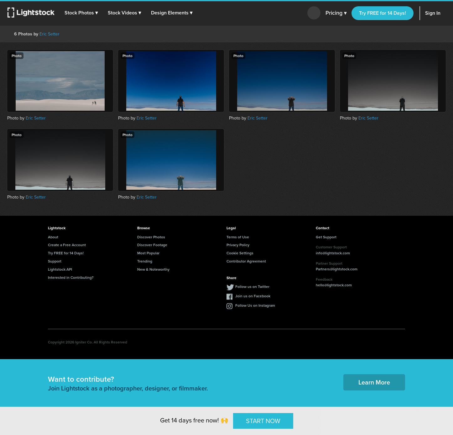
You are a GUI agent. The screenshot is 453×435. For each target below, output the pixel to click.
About (53, 237)
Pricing (335, 13)
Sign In (432, 13)
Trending (144, 261)
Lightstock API (60, 269)
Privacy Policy (237, 244)
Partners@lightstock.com (336, 269)
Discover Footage (152, 244)
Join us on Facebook (252, 296)
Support (54, 261)
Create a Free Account (67, 244)
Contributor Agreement (246, 261)
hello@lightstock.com (334, 285)
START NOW (263, 420)
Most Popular (148, 253)
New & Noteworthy (153, 269)
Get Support (326, 237)
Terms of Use (237, 237)
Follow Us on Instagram (255, 305)
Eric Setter (49, 34)
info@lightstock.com (333, 253)
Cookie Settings (239, 253)
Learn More (374, 382)
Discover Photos (151, 237)
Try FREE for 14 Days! (382, 13)
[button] (81, 12)
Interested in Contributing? (71, 277)
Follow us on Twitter (252, 286)
